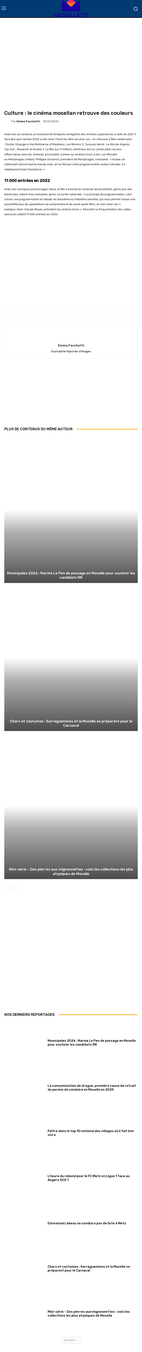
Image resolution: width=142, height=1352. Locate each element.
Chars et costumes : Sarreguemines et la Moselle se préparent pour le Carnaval (71, 723)
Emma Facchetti (28, 121)
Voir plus (71, 1340)
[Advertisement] (71, 396)
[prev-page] (7, 887)
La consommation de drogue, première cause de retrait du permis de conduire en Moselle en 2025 (92, 1088)
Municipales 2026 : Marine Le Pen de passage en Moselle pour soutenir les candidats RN (71, 575)
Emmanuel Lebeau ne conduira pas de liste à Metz (87, 1223)
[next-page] (14, 887)
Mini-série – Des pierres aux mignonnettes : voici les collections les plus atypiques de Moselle (71, 871)
